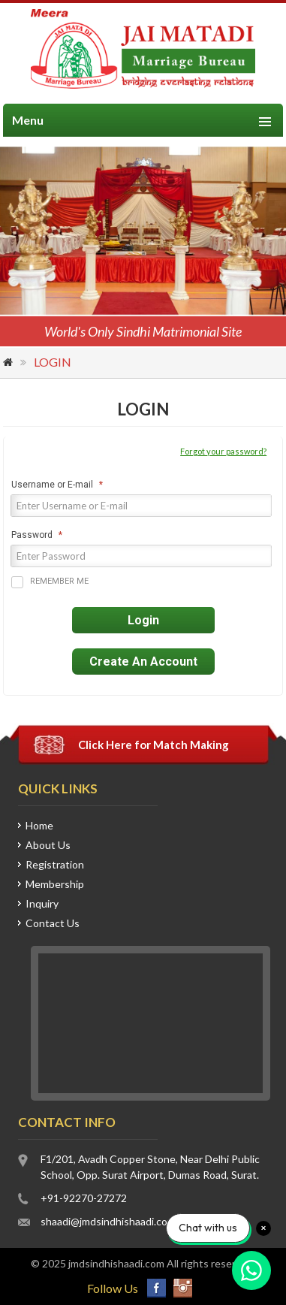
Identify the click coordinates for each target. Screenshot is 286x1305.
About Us (48, 844)
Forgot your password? (223, 451)
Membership (55, 884)
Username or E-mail (52, 484)
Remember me (50, 582)
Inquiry (42, 903)
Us (53, 923)
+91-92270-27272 (84, 1198)
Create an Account (143, 661)
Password (32, 535)
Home (8, 364)
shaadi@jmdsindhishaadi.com (108, 1221)
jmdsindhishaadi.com (116, 1263)
